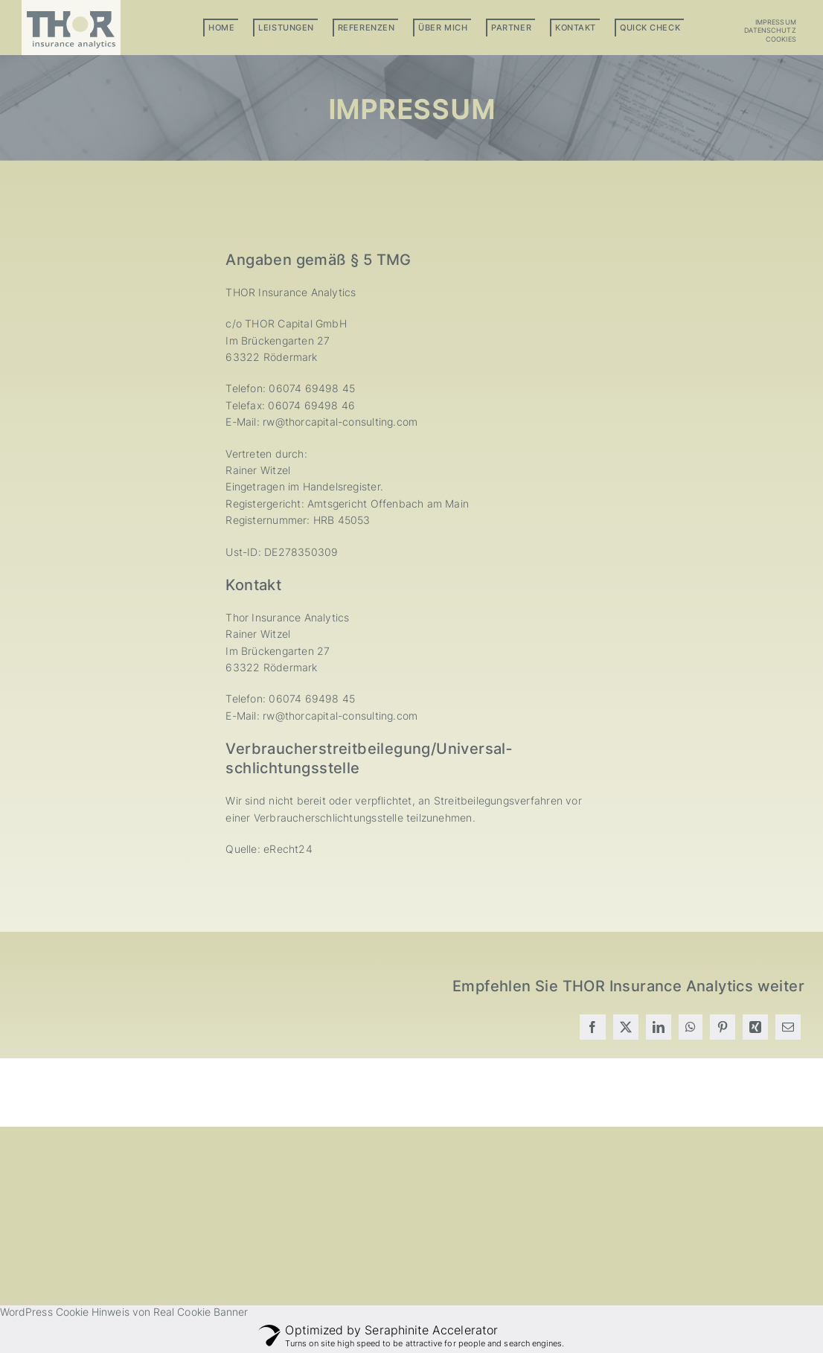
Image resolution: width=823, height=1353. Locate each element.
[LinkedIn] (658, 1027)
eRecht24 (288, 848)
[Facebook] (592, 1027)
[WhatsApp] (690, 1027)
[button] (751, 39)
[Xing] (755, 1027)
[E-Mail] (788, 1027)
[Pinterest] (722, 1027)
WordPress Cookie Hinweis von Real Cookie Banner (124, 1311)
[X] (625, 1027)
